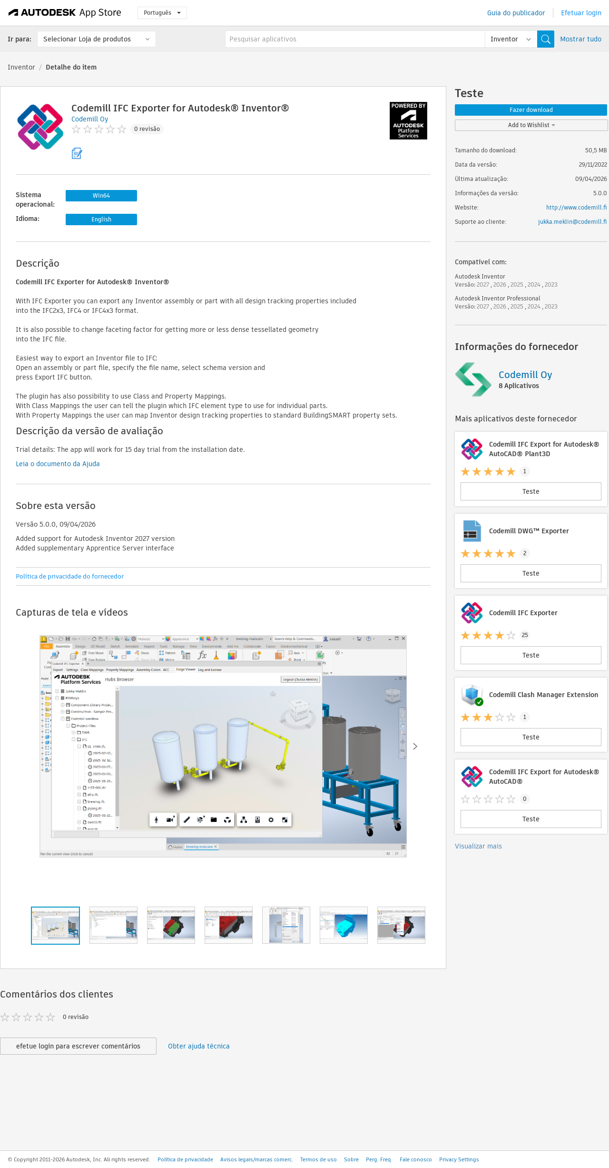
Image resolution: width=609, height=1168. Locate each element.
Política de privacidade (185, 1159)
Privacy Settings (459, 1159)
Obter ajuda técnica (199, 1046)
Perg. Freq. (379, 1159)
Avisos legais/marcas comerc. (256, 1159)
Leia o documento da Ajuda (58, 464)
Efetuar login (581, 13)
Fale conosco (416, 1159)
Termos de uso (318, 1159)
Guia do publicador (516, 13)
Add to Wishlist (531, 125)
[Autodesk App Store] (65, 13)
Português (162, 13)
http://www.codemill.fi (576, 207)
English (101, 219)
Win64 (101, 195)
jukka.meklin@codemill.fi (572, 222)
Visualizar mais (478, 846)
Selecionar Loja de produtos (87, 39)
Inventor (21, 67)
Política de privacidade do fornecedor (70, 576)
